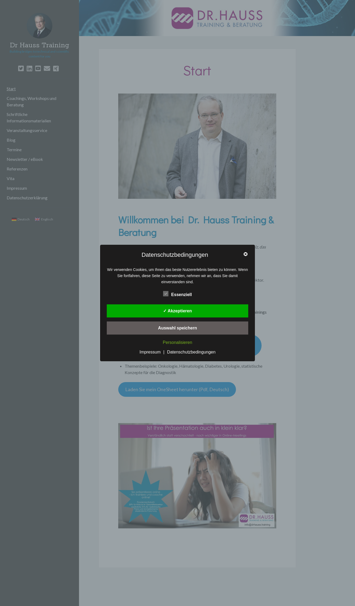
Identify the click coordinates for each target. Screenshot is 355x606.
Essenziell (177, 294)
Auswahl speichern (177, 328)
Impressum (150, 352)
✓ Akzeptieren (177, 311)
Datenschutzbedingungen (191, 352)
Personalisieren (177, 342)
